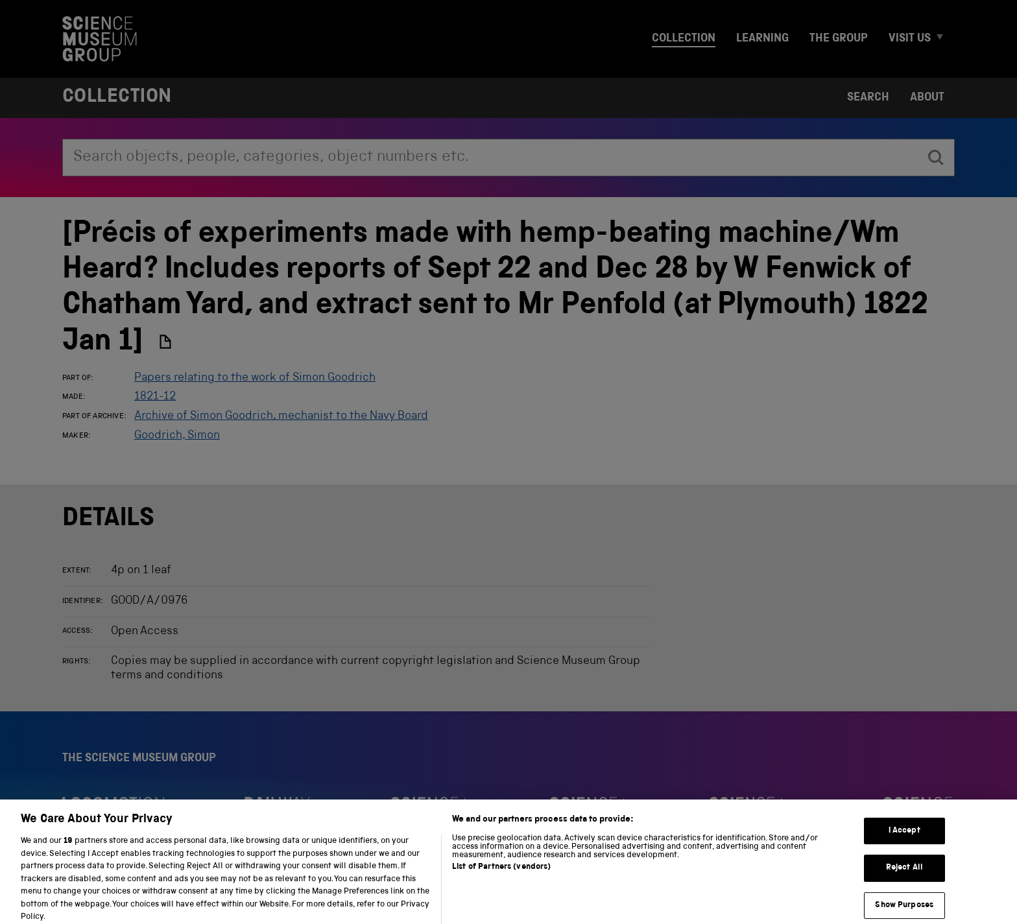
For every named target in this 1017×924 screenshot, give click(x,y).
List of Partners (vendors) (501, 874)
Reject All (904, 874)
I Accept (904, 837)
